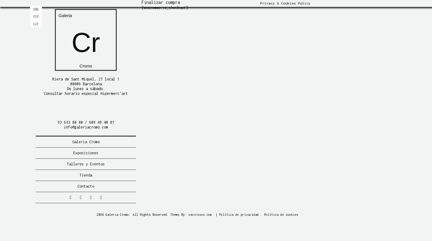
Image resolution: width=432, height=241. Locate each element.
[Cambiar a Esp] (36, 16)
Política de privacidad (239, 214)
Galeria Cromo (86, 142)
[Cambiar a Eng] (36, 9)
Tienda (86, 175)
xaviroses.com (200, 214)
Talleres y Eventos (86, 164)
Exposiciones (85, 153)
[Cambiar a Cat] (36, 24)
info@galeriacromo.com (86, 127)
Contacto (85, 186)
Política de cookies (281, 214)
